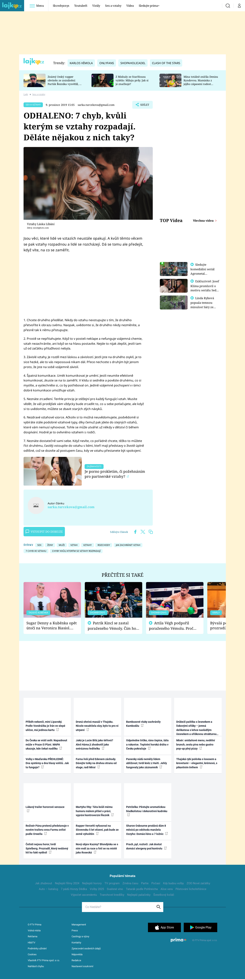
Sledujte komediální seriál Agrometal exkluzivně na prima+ (202, 273)
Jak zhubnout (43, 883)
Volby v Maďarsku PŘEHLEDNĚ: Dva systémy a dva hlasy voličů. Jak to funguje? (47, 763)
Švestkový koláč (163, 895)
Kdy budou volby (173, 883)
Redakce (76, 960)
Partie (145, 883)
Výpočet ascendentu (84, 895)
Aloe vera (167, 889)
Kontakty (76, 942)
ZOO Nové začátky (198, 883)
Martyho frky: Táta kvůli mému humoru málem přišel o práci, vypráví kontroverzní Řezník (95, 811)
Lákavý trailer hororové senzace (45, 808)
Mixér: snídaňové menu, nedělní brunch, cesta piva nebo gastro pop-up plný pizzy (195, 744)
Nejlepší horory (92, 883)
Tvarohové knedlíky (112, 895)
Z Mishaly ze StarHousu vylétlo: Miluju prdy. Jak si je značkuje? (132, 80)
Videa (130, 5)
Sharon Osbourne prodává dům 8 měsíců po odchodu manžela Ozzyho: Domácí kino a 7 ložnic (147, 829)
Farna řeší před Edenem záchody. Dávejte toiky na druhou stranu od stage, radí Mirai (96, 763)
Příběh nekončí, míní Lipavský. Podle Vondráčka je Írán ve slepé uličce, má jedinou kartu (45, 726)
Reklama (32, 936)
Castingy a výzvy (80, 936)
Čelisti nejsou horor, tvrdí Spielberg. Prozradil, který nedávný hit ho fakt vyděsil (47, 848)
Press (75, 930)
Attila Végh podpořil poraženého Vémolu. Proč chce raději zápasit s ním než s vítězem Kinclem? (174, 626)
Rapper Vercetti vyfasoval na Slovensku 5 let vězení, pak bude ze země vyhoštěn (97, 829)
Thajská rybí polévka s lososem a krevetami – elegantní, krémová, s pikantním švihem (196, 763)
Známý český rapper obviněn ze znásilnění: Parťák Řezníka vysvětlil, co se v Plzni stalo (65, 82)
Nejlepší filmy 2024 (67, 883)
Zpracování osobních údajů (86, 948)
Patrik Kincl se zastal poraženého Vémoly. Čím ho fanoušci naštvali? (112, 626)
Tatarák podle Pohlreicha (142, 889)
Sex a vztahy (113, 5)
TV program (112, 883)
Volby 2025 (97, 889)
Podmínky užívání (37, 948)
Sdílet (144, 106)
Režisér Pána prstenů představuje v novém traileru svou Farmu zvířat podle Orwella (47, 829)
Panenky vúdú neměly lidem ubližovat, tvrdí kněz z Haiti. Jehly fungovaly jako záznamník (146, 763)
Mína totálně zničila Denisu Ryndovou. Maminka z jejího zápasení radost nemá (201, 82)
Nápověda (77, 954)
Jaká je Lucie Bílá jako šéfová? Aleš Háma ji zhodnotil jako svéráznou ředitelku (94, 744)
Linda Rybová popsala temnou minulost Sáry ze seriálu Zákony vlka (204, 306)
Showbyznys (61, 5)
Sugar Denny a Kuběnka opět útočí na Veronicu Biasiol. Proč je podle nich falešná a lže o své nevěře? (51, 626)
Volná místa (34, 930)
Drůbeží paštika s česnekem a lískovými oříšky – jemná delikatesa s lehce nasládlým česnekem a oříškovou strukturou (196, 728)
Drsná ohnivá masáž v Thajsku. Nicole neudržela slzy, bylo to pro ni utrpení (97, 726)
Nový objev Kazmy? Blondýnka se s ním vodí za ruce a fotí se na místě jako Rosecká (97, 848)
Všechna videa (203, 220)
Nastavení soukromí (82, 966)
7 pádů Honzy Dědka (74, 889)
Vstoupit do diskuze (44, 531)
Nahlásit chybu (36, 966)
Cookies (32, 954)
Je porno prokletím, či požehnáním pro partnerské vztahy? (115, 474)
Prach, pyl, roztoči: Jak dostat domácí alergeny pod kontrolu (146, 846)
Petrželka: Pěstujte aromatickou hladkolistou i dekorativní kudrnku (146, 810)
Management (79, 924)
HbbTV (31, 942)
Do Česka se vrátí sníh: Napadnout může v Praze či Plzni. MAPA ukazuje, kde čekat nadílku (46, 744)
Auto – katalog (48, 889)
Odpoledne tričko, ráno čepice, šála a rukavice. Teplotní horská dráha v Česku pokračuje (147, 744)
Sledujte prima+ (149, 5)
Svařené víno (115, 889)
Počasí (155, 883)
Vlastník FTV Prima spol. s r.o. (44, 960)
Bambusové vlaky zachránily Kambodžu (143, 723)
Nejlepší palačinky (138, 895)
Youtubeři (80, 5)
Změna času (130, 883)
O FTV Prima (34, 924)
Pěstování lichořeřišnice (191, 889)
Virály (96, 5)
